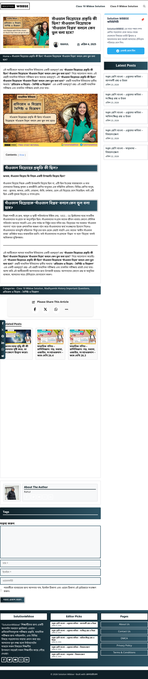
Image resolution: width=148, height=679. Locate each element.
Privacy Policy (124, 645)
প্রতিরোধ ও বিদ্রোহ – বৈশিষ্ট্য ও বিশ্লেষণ (21, 292)
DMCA (124, 638)
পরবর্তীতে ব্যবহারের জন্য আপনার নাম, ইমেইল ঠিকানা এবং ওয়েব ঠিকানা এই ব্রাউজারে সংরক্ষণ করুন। (50, 589)
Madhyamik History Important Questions (66, 288)
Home (6, 56)
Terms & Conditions (124, 652)
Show (21, 155)
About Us (124, 624)
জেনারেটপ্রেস (91, 674)
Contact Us (124, 631)
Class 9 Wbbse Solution (124, 6)
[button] (144, 6)
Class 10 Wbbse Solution (90, 6)
